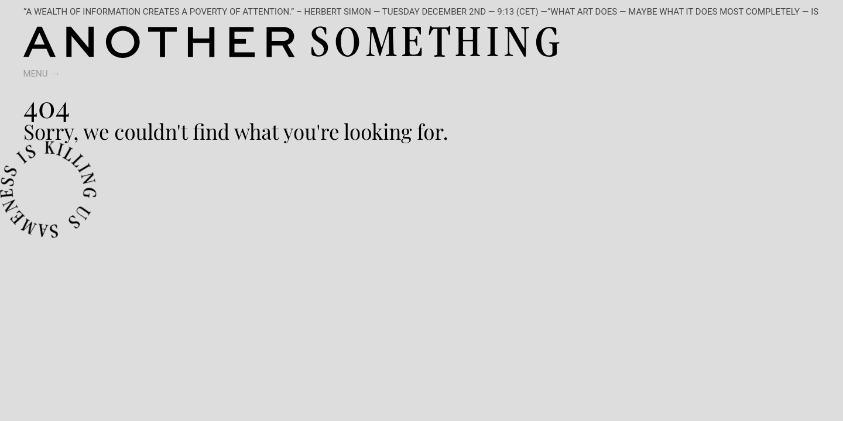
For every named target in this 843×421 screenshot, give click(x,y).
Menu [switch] (35, 73)
